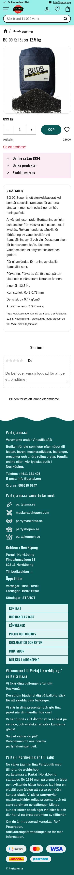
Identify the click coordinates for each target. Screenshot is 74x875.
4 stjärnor (18, 360)
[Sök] (65, 19)
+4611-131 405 (29, 473)
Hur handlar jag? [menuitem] (21, 617)
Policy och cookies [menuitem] (22, 634)
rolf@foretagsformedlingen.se (28, 832)
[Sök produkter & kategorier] (32, 19)
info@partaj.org (62, 2)
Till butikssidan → (19, 571)
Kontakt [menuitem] (15, 608)
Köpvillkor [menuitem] (17, 625)
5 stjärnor (21, 360)
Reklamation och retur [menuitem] (25, 642)
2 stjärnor (10, 360)
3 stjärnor (14, 360)
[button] (6, 9)
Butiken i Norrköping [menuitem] (24, 659)
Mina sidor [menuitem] (16, 651)
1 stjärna (7, 360)
